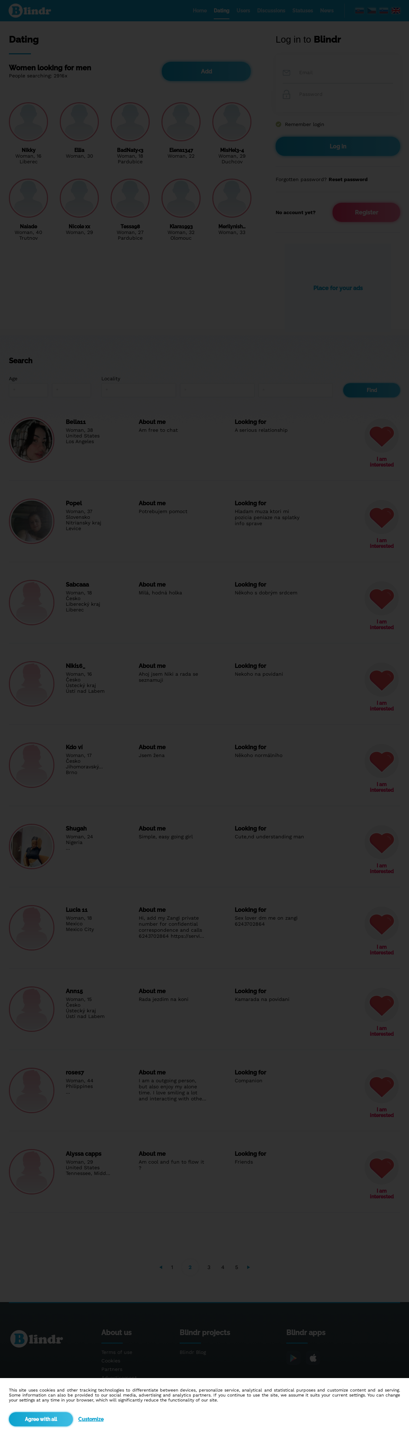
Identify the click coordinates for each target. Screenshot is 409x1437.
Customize (90, 1419)
